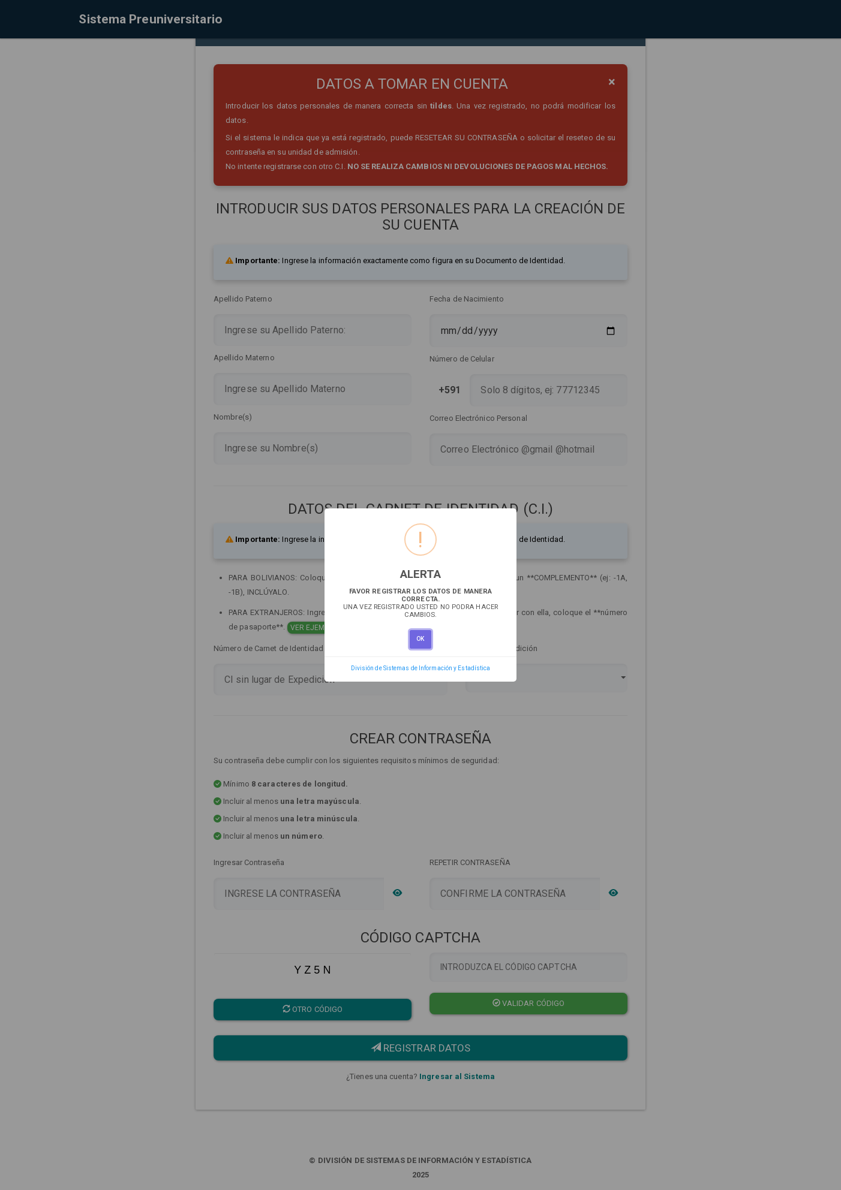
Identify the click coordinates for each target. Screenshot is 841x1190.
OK (420, 638)
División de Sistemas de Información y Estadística (421, 668)
